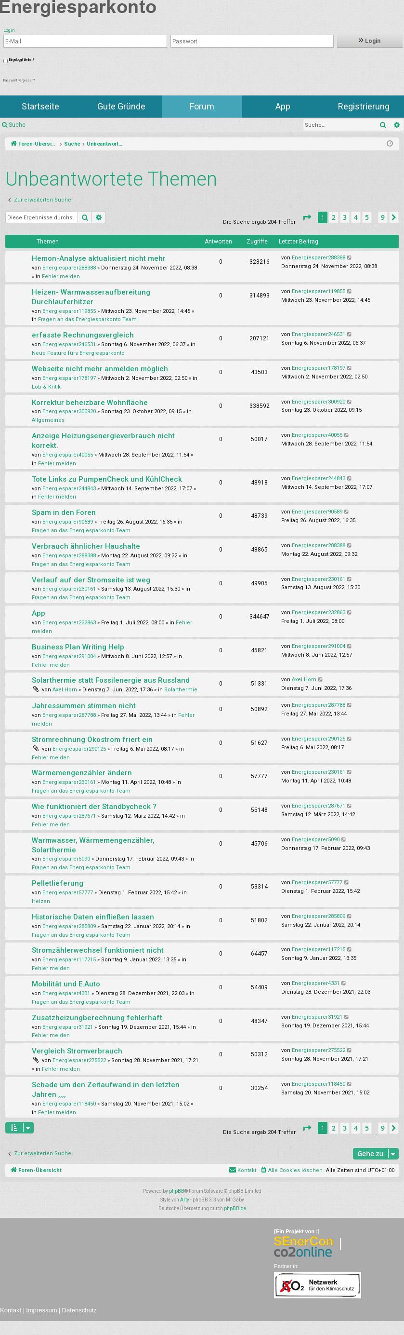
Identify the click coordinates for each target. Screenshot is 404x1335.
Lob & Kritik (46, 387)
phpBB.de (235, 1208)
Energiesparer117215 (69, 960)
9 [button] (383, 217)
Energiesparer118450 (69, 1104)
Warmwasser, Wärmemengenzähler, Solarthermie (93, 845)
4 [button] (356, 217)
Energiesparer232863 (69, 623)
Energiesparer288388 (69, 268)
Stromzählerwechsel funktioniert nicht (98, 950)
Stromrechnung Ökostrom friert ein (92, 739)
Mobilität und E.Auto (66, 984)
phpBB (176, 1191)
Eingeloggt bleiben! (21, 60)
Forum (202, 106)
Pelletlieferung (57, 883)
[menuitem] (291, 1170)
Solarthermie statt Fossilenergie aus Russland (111, 680)
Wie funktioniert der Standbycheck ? (94, 806)
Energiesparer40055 (67, 455)
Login (369, 41)
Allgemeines (48, 420)
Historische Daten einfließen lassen (93, 917)
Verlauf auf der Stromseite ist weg (91, 580)
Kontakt (10, 1310)
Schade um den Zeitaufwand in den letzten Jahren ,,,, (106, 1089)
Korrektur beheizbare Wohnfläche (90, 402)
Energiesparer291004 (69, 656)
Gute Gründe (121, 106)
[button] (307, 217)
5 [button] (367, 217)
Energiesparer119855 (69, 311)
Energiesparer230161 (69, 589)
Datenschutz (79, 1310)
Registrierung (364, 106)
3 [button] (345, 217)
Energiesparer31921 (67, 1027)
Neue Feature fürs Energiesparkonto (78, 353)
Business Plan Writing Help (78, 647)
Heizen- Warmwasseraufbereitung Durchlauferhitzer (91, 297)
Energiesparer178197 (69, 378)
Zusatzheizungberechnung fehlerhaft (97, 1017)
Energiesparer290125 (79, 749)
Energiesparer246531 (69, 344)
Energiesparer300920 (69, 411)
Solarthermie (180, 690)
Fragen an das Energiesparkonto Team (87, 319)
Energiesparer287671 (69, 816)
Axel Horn (64, 690)
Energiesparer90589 (67, 522)
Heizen (41, 901)
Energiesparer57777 (67, 893)
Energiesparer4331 (66, 993)
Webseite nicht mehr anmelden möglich (100, 368)
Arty (184, 1199)
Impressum (41, 1310)
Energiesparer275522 (79, 1060)
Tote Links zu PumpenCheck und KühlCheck (107, 479)
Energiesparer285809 (69, 926)
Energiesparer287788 (69, 715)
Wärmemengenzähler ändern (82, 773)
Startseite (40, 106)
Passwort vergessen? (19, 80)
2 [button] (334, 217)
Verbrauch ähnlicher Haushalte (86, 546)
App (282, 106)
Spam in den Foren (64, 512)
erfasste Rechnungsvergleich (83, 335)
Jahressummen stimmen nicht (84, 705)
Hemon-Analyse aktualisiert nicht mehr (99, 258)
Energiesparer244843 (69, 488)
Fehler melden (61, 276)
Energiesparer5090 (66, 859)
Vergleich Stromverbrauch (77, 1051)
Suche (17, 124)
